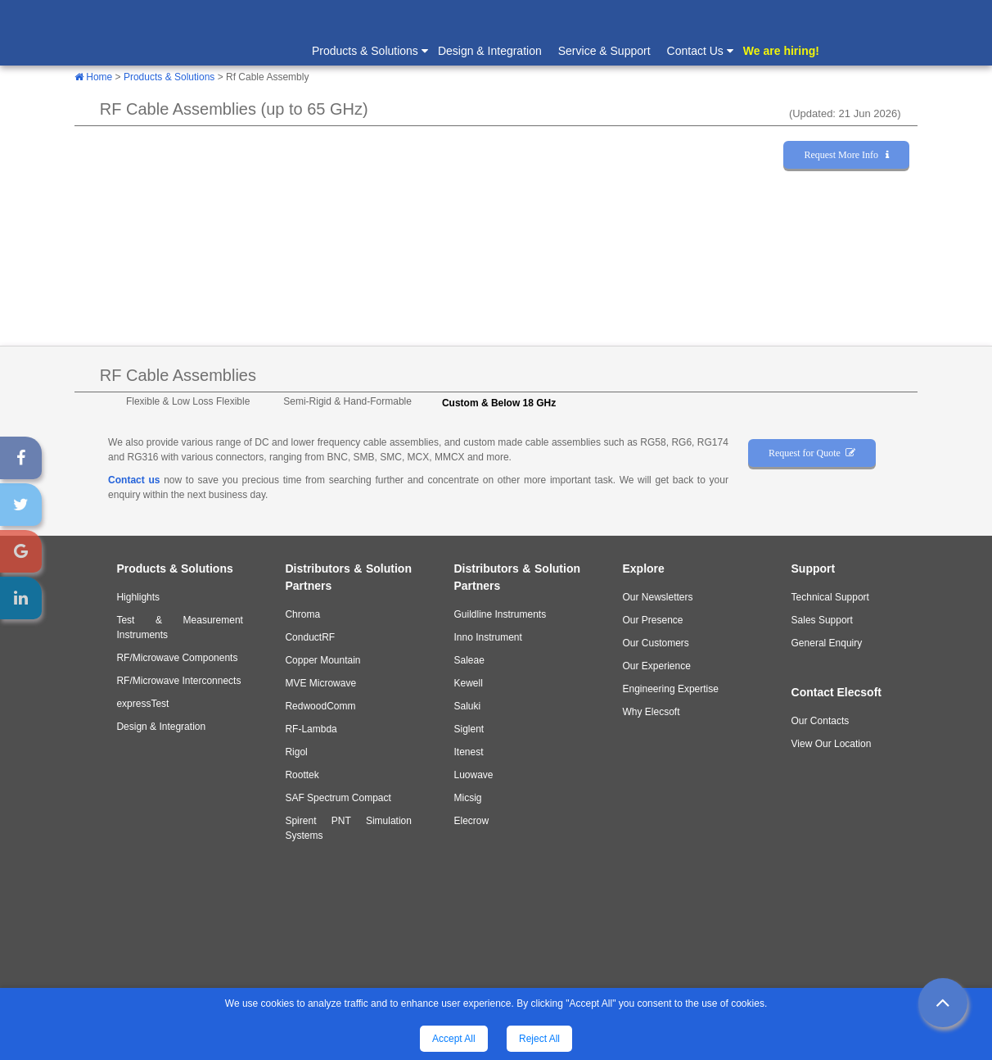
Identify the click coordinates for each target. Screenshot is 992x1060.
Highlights (138, 597)
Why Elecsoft (651, 712)
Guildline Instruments (499, 614)
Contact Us (699, 50)
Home (93, 77)
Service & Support (604, 50)
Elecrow (471, 821)
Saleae (468, 660)
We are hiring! (781, 50)
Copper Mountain (322, 660)
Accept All (454, 1038)
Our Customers (656, 643)
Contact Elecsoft (836, 692)
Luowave (473, 775)
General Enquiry (827, 643)
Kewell (467, 683)
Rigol (296, 752)
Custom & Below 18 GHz (499, 403)
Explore (644, 568)
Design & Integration (490, 50)
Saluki (466, 706)
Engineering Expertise (671, 689)
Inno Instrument (487, 637)
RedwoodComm (320, 706)
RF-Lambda (310, 729)
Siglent (468, 729)
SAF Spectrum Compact (337, 798)
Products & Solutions (369, 50)
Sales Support (822, 620)
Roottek (301, 775)
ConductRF (310, 637)
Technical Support (830, 597)
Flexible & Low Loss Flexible (188, 401)
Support (813, 568)
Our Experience (657, 666)
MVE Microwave (320, 683)
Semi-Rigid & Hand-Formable (347, 401)
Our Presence (653, 620)
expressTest (142, 703)
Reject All (539, 1038)
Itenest (468, 752)
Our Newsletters (658, 597)
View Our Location (831, 744)
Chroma (302, 614)
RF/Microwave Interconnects (178, 680)
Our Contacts (820, 721)
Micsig (467, 798)
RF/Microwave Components (176, 658)
